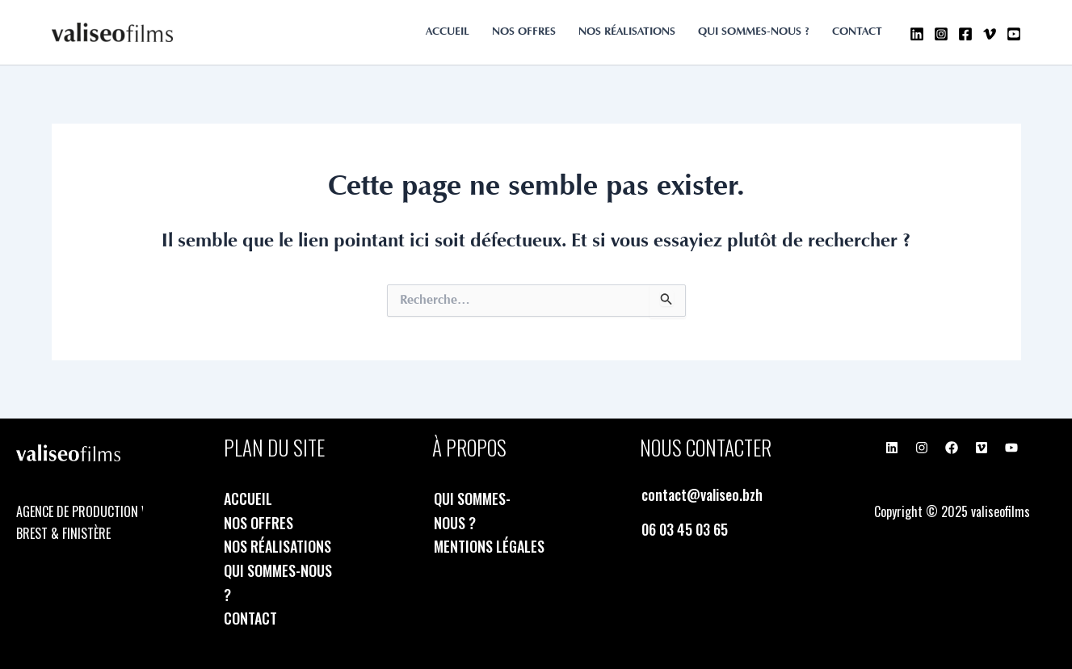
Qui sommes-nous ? (753, 32)
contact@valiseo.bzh (702, 494)
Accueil (447, 32)
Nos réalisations (626, 32)
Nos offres (524, 32)
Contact (857, 32)
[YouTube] (1014, 34)
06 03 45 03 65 (684, 529)
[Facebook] (965, 34)
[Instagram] (941, 34)
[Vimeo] (989, 34)
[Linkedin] (917, 34)
